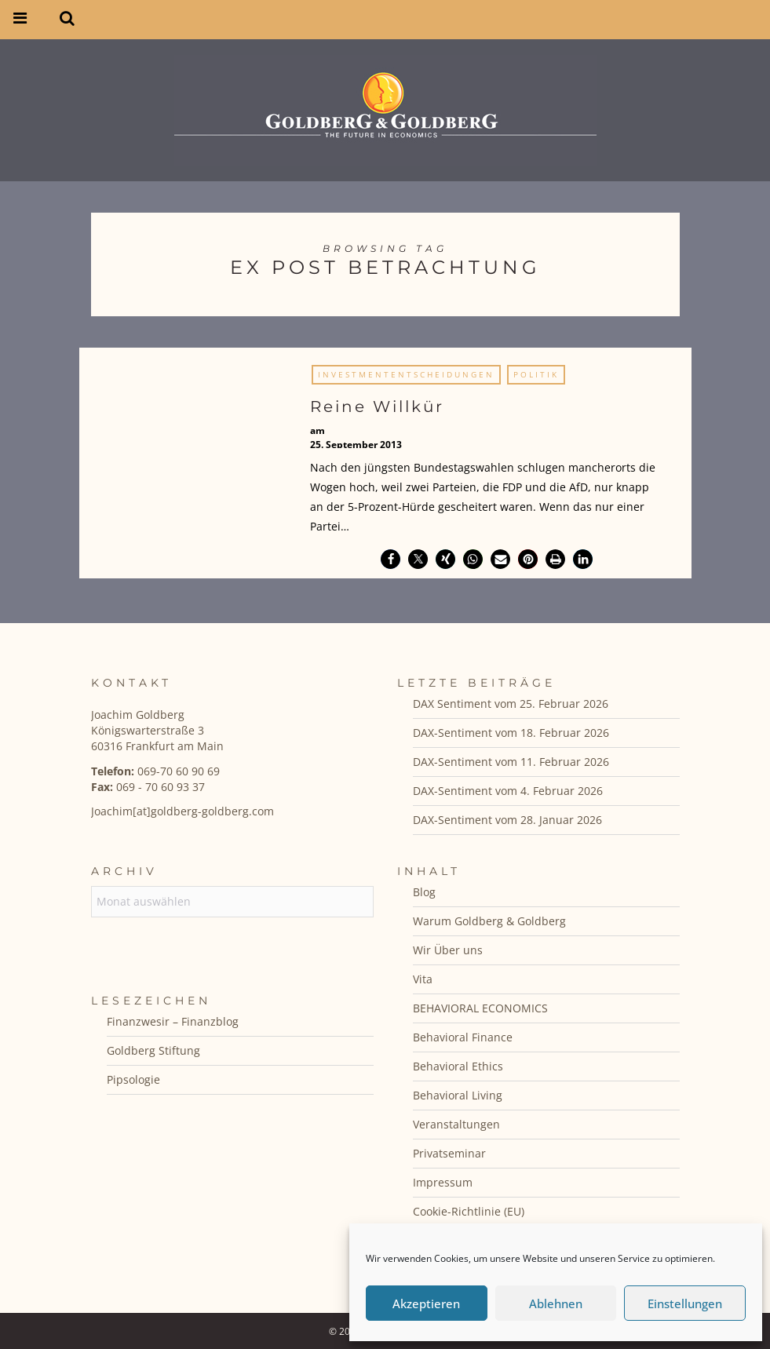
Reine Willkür (377, 406)
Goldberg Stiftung (153, 1050)
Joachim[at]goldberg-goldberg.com (182, 811)
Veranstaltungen (456, 1124)
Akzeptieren (426, 1303)
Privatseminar (449, 1153)
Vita (422, 979)
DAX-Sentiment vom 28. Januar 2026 (507, 819)
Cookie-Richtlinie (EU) (468, 1211)
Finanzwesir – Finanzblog (173, 1021)
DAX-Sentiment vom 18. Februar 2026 (511, 732)
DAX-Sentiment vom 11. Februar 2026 (511, 761)
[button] (390, 559)
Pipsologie (133, 1079)
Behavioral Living (457, 1095)
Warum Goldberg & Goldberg (489, 920)
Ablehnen (555, 1303)
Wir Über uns (448, 949)
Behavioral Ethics (458, 1066)
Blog (424, 891)
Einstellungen (685, 1303)
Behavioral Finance (463, 1037)
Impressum (443, 1182)
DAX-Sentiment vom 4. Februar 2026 (508, 790)
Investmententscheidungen (406, 374)
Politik (536, 374)
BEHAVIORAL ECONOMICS (480, 1008)
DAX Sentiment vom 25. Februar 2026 (510, 703)
